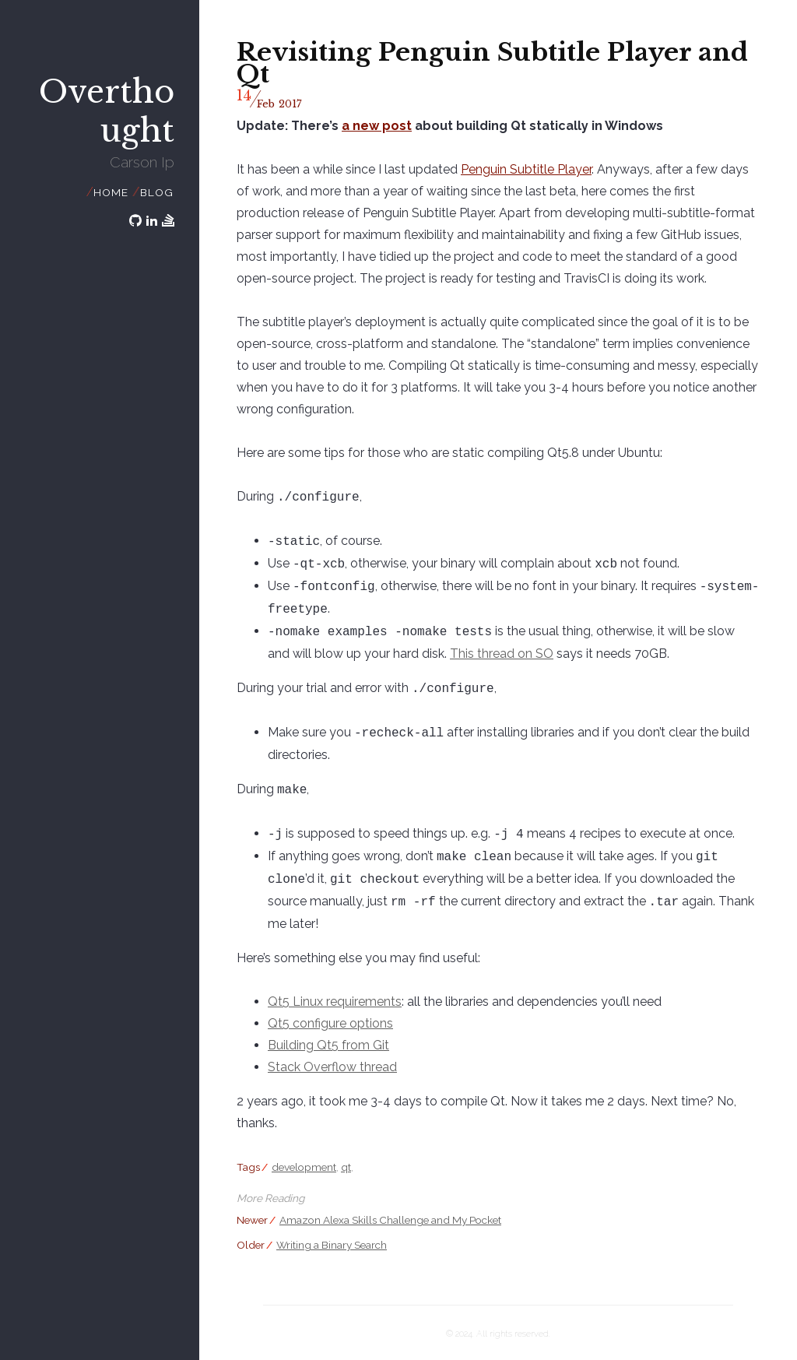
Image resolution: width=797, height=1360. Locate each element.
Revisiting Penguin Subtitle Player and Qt (492, 63)
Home (110, 192)
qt (346, 1167)
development (304, 1167)
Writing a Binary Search (331, 1245)
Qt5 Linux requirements (335, 1001)
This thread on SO (476, 653)
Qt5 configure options (330, 1023)
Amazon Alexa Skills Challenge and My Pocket (390, 1220)
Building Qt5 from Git (328, 1045)
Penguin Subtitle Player (526, 169)
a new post (377, 125)
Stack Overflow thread (332, 1067)
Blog (156, 192)
